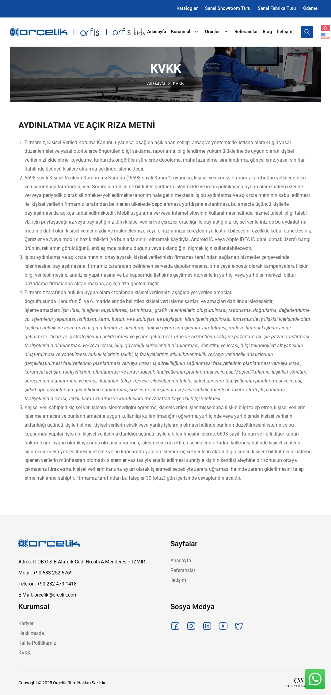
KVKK (24, 653)
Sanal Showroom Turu (227, 8)
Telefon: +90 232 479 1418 (47, 584)
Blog (267, 31)
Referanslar (246, 31)
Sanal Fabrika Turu (277, 8)
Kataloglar (187, 8)
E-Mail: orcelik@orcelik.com (48, 595)
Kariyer (25, 623)
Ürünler (217, 31)
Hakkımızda (31, 633)
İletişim (284, 31)
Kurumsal (185, 31)
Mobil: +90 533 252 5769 (45, 573)
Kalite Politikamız (37, 643)
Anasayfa (156, 31)
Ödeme (310, 8)
